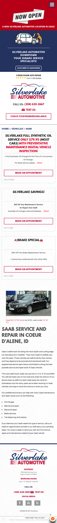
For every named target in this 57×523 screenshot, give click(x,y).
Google (29, 503)
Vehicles (17, 128)
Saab (29, 128)
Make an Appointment (28, 173)
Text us (31, 110)
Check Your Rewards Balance (28, 116)
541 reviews (37, 78)
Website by (29, 511)
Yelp (37, 503)
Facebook (20, 503)
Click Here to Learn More (28, 68)
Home (5, 128)
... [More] (38, 163)
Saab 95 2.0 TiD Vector (15, 320)
